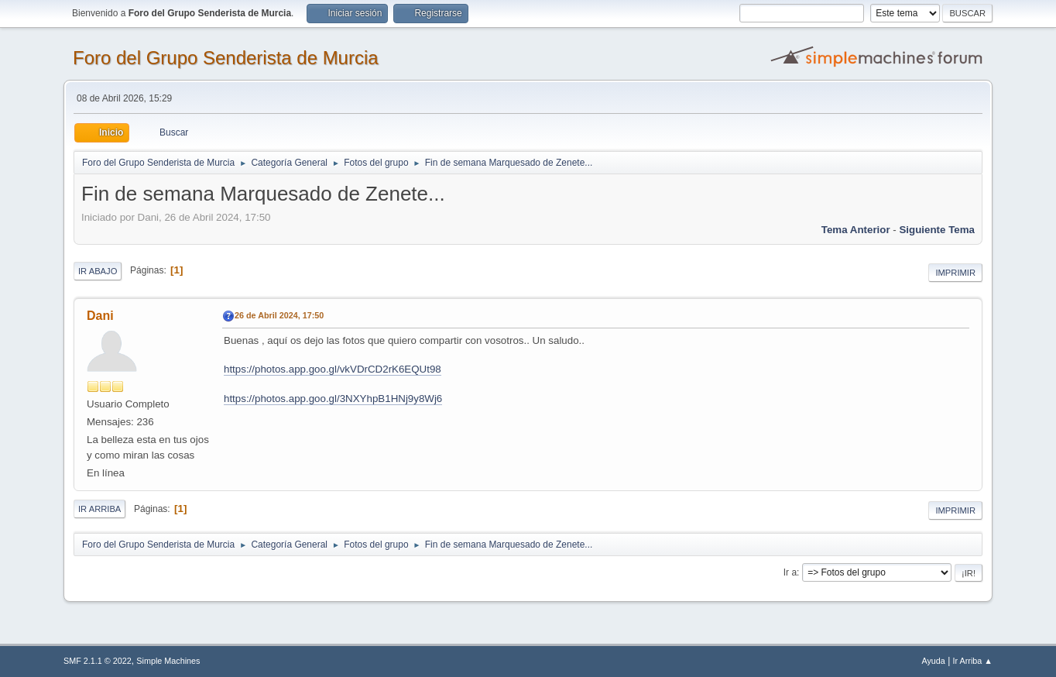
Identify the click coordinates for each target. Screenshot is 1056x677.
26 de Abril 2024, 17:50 (279, 315)
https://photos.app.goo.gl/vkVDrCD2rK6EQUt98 (332, 369)
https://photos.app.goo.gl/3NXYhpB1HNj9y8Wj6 (333, 398)
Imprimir (955, 272)
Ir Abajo (97, 271)
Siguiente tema (937, 229)
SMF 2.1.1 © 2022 (97, 660)
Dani (100, 315)
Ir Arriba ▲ (973, 660)
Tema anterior (855, 229)
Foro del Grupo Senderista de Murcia (226, 57)
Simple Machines (168, 660)
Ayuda (933, 660)
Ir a (790, 572)
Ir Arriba (99, 509)
